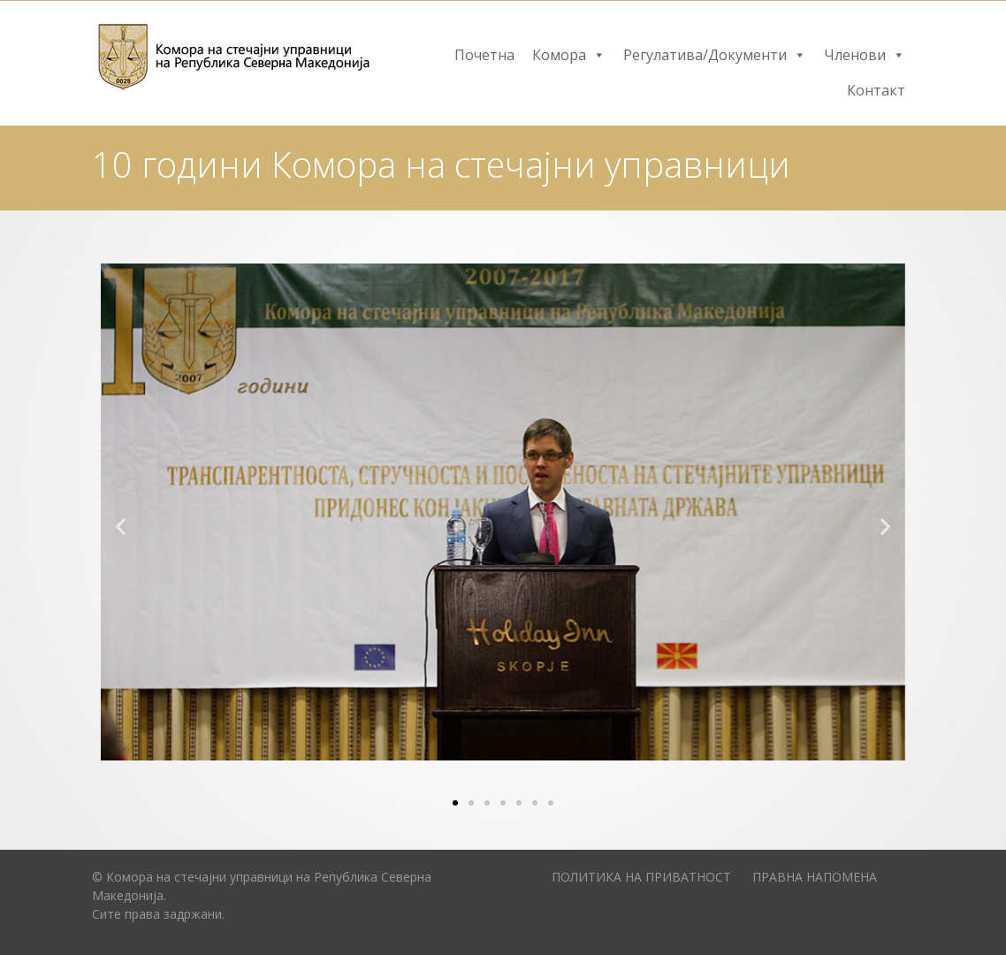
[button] (121, 526)
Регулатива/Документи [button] (714, 55)
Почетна (484, 55)
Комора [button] (569, 55)
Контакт (876, 90)
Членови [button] (864, 55)
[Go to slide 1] (455, 803)
